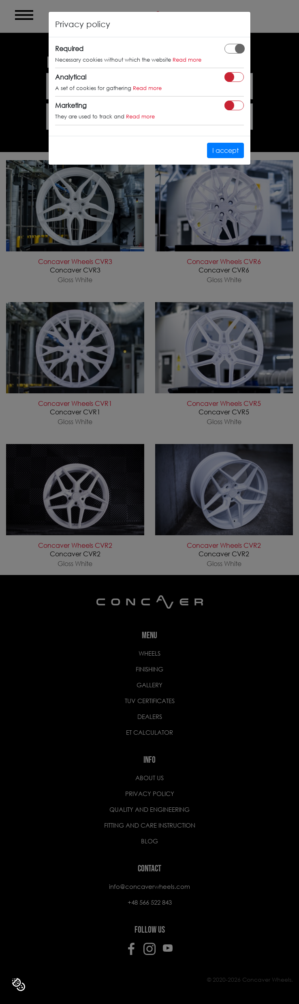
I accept (225, 150)
